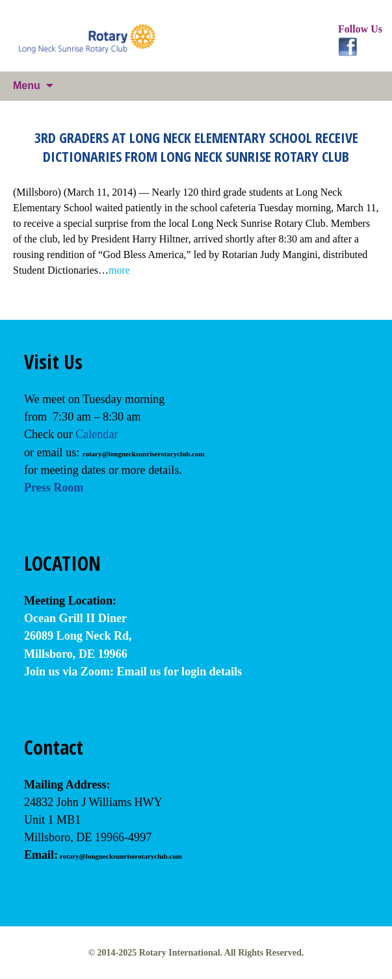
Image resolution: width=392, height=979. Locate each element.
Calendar (96, 434)
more (119, 270)
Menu (26, 85)
